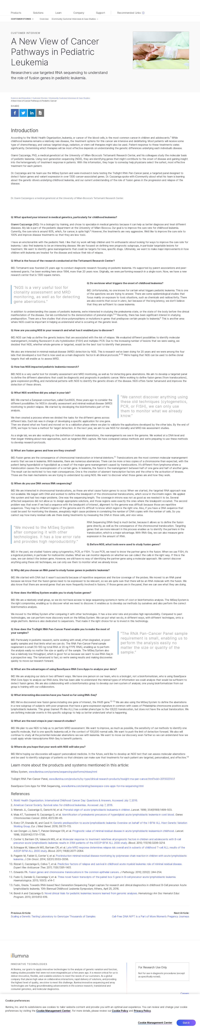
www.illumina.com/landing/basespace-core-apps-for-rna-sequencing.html (102, 786)
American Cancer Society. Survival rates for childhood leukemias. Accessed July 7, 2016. (63, 805)
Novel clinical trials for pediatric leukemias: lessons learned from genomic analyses (91, 893)
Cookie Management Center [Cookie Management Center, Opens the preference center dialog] (155, 1022)
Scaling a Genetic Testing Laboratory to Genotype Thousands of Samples (53, 916)
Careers (184, 993)
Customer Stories (39, 98)
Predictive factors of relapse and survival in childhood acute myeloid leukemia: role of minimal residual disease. (120, 864)
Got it (186, 1022)
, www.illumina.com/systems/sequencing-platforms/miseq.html (62, 771)
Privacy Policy (142, 1010)
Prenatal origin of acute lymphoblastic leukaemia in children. (96, 809)
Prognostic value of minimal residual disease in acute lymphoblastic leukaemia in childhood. (123, 831)
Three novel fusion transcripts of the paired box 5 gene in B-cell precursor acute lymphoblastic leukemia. (117, 877)
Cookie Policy (120, 1010)
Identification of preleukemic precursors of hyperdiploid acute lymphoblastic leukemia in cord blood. (118, 814)
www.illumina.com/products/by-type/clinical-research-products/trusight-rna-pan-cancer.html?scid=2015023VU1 (112, 778)
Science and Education (21, 98)
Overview (44, 19)
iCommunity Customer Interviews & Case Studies (74, 19)
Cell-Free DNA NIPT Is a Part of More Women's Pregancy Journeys (150, 916)
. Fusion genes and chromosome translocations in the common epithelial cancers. (74, 872)
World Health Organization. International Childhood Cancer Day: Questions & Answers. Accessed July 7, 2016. (76, 800)
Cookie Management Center (53, 1010)
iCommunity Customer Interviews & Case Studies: (69, 98)
